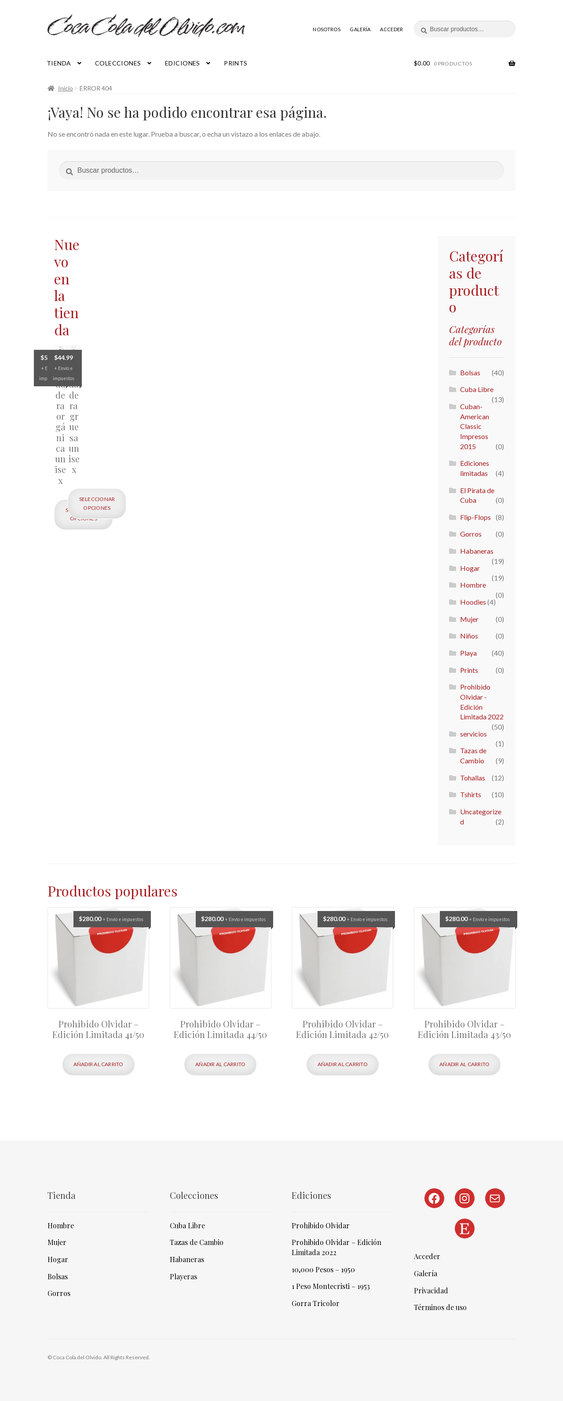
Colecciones (118, 63)
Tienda (59, 63)
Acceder (391, 29)
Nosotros (326, 29)
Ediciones (182, 63)
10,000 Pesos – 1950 (323, 1269)
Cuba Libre (477, 389)
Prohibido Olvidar (321, 1225)
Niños (469, 636)
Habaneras (477, 551)
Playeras (183, 1276)
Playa (468, 653)
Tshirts (470, 794)
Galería (360, 29)
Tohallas (472, 777)
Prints (236, 63)
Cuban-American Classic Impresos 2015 (474, 426)
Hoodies (473, 602)
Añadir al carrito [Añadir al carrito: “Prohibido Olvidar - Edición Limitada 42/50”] (343, 1064)
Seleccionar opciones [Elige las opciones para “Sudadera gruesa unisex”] (97, 503)
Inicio (65, 88)
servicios (473, 734)
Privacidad (431, 1290)
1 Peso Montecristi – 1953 (331, 1286)
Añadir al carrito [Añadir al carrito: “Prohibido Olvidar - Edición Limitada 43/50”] (464, 1064)
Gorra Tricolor (316, 1303)
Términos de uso (440, 1307)
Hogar (470, 568)
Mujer (469, 619)
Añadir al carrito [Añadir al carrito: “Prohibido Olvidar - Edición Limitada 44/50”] (220, 1064)
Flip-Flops (475, 517)
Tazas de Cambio (196, 1242)
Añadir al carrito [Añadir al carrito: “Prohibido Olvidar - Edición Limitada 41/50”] (98, 1064)
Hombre (473, 585)
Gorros (471, 534)
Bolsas (470, 372)
